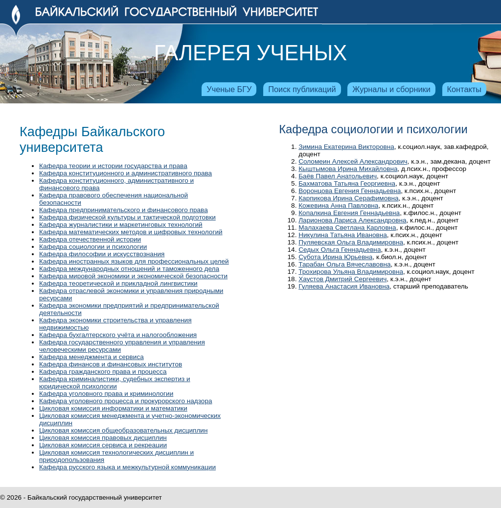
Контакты (464, 89)
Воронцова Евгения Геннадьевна (349, 190)
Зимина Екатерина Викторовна (346, 146)
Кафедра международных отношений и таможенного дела (129, 268)
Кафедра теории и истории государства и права (113, 165)
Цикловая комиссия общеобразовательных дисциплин (123, 430)
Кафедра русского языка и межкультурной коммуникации (127, 467)
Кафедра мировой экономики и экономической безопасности (133, 276)
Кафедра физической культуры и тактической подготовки (127, 217)
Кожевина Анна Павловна (338, 205)
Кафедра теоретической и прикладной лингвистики (118, 283)
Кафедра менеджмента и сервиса (91, 357)
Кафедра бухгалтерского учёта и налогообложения (118, 335)
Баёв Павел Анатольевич (337, 176)
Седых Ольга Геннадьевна (339, 249)
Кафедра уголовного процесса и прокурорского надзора (125, 401)
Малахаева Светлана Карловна (347, 227)
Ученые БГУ (228, 89)
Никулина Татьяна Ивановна (342, 235)
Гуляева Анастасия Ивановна (343, 286)
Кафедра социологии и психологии (93, 246)
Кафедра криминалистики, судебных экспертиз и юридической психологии (114, 382)
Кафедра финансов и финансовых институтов (110, 364)
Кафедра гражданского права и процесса (102, 371)
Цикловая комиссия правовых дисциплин (103, 437)
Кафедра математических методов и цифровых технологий (131, 232)
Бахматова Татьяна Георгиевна (346, 183)
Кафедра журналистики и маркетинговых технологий (121, 224)
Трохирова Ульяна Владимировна (350, 271)
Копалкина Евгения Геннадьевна (349, 213)
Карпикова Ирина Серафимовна (348, 198)
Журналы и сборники (391, 89)
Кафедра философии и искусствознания (101, 254)
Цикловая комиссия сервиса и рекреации (103, 445)
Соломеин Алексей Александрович (352, 161)
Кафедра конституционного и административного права (125, 173)
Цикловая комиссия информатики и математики (113, 408)
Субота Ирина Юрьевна (335, 257)
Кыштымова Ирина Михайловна (347, 168)
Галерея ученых (250, 53)
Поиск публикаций (302, 89)
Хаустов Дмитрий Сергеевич (342, 279)
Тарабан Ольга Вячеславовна (344, 264)
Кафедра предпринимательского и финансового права (123, 210)
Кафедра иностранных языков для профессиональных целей (134, 261)
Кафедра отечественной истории (90, 239)
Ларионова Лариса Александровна (352, 220)
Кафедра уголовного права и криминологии (106, 393)
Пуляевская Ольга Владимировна (350, 242)
